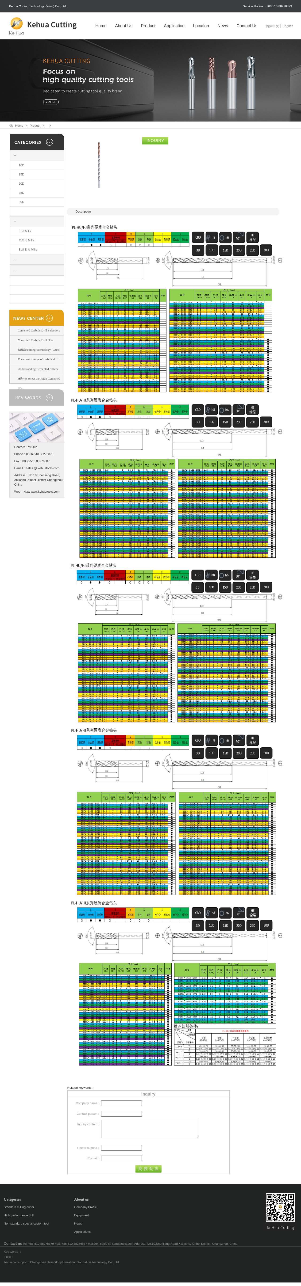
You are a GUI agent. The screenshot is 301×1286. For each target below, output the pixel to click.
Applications (82, 1235)
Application (174, 25)
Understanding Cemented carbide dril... (38, 373)
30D (21, 202)
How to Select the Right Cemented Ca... (39, 383)
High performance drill (19, 1219)
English (287, 26)
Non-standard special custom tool (26, 1227)
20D (21, 183)
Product (148, 25)
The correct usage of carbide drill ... (40, 359)
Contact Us (246, 25)
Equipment (81, 1219)
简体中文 (272, 26)
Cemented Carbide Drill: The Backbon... (36, 344)
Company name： (88, 1103)
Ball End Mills (28, 249)
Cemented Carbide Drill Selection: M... (39, 335)
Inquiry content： (88, 1124)
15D (21, 174)
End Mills (25, 231)
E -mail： (94, 1162)
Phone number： (88, 1151)
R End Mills (26, 240)
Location (201, 25)
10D (21, 165)
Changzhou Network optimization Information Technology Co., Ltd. (75, 1265)
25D (21, 192)
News (222, 25)
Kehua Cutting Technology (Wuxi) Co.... (39, 354)
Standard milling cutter (19, 1210)
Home (101, 25)
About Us (123, 25)
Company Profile (85, 1210)
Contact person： (88, 1113)
